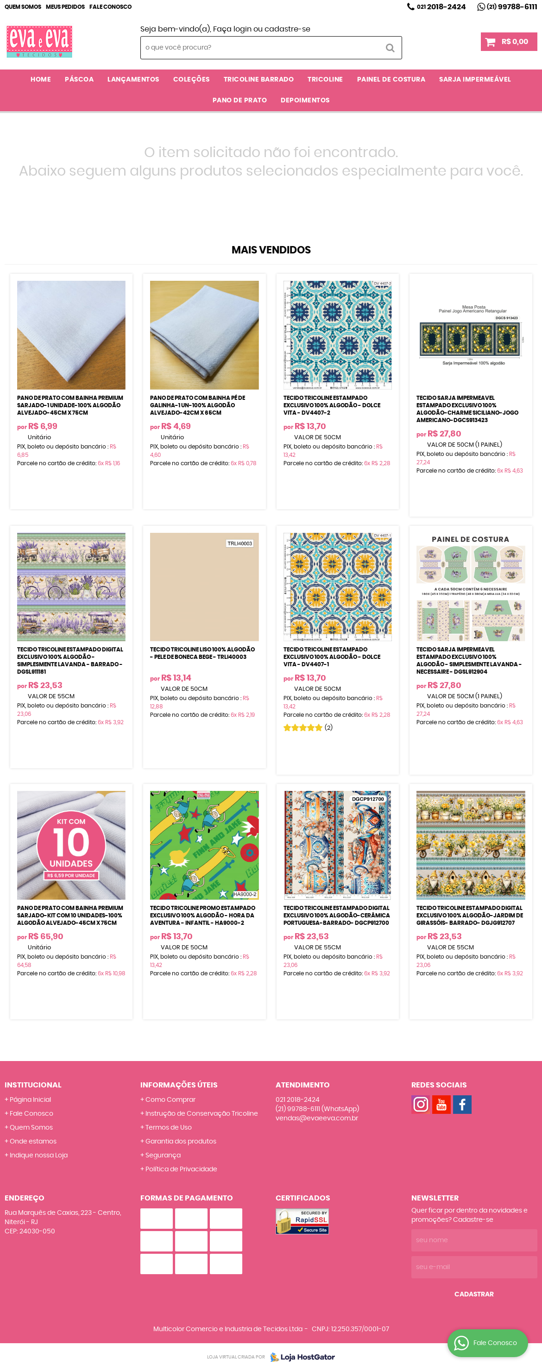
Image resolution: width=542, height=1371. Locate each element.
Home (41, 79)
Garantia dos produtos (180, 1141)
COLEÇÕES (191, 79)
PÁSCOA (79, 79)
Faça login (232, 29)
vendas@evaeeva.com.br (317, 1118)
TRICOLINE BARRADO (259, 79)
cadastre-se (287, 29)
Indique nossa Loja (39, 1155)
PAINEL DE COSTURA (391, 79)
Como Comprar (170, 1100)
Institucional (33, 1085)
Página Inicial (30, 1100)
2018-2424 (441, 7)
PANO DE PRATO (240, 100)
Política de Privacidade (181, 1169)
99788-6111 (512, 7)
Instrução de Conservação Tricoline (201, 1114)
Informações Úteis (179, 1085)
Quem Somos (23, 7)
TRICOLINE (325, 79)
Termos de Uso (168, 1128)
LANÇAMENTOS (133, 79)
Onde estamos (33, 1141)
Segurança (163, 1155)
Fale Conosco (110, 7)
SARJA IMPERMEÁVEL (475, 79)
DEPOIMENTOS (305, 100)
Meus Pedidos (65, 7)
